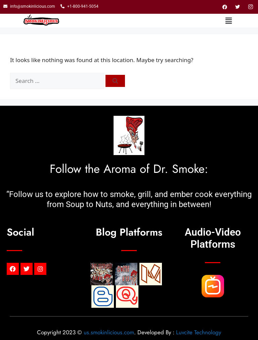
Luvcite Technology (198, 332)
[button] (228, 20)
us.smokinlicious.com (109, 332)
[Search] (115, 81)
